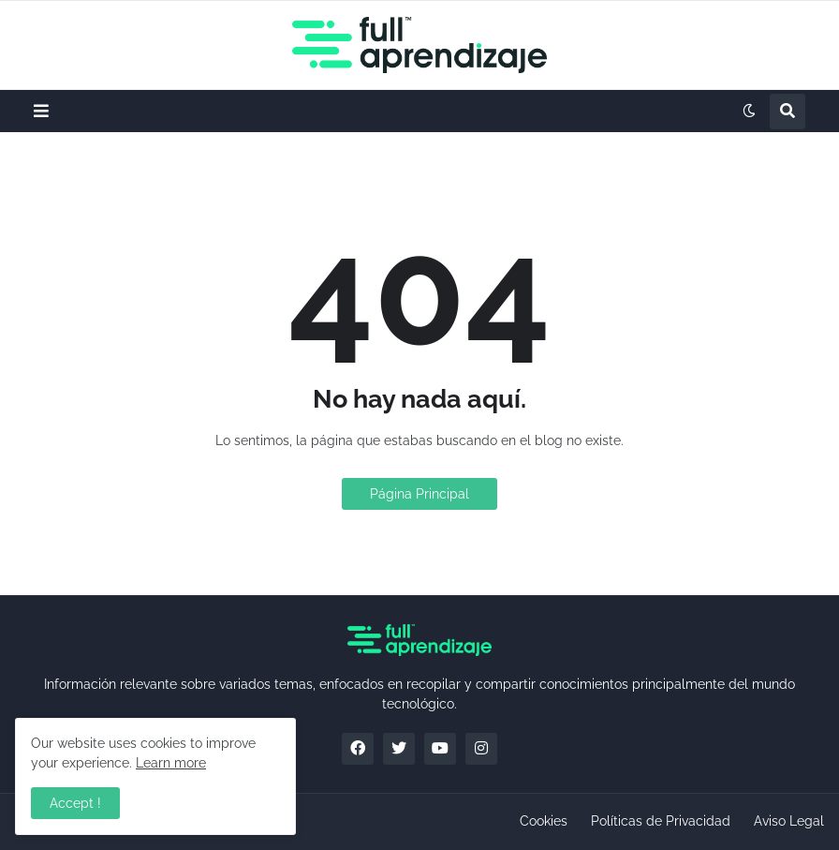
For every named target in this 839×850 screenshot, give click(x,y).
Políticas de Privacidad (660, 820)
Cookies (543, 820)
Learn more (171, 762)
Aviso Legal (789, 820)
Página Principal (419, 493)
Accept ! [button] (75, 803)
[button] (41, 111)
